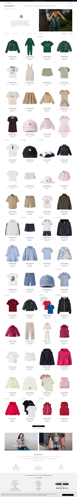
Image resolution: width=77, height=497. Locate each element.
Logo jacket (12, 394)
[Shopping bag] (71, 6)
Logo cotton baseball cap (30, 161)
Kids (10, 2)
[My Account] (68, 6)
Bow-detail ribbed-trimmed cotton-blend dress (64, 109)
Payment (15, 485)
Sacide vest (47, 420)
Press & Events (38, 485)
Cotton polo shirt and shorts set (12, 135)
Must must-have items (54, 458)
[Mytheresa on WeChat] (67, 488)
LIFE (11, 2)
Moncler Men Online (42, 460)
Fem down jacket (12, 342)
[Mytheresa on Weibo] (65, 488)
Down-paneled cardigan (64, 161)
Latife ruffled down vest (64, 394)
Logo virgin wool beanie (30, 394)
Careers (38, 487)
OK (67, 494)
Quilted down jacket (64, 213)
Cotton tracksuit (47, 342)
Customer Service (15, 480)
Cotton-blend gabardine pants (30, 342)
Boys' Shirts (30, 458)
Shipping (14, 487)
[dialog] (38, 494)
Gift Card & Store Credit (15, 484)
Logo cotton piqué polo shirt (12, 316)
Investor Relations (38, 488)
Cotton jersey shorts (30, 368)
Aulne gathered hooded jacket (64, 368)
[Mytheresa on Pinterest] (60, 488)
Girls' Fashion (34, 458)
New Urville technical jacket (64, 316)
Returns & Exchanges (14, 488)
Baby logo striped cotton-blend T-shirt (12, 187)
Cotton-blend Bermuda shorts (29, 290)
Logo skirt (29, 109)
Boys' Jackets (26, 458)
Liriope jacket (47, 368)
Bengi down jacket (30, 316)
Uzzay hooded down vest (64, 420)
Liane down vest (64, 342)
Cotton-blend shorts (30, 213)
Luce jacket (64, 187)
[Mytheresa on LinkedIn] (57, 488)
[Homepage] (9, 6)
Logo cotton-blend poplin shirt (12, 213)
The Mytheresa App (38, 482)
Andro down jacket (47, 109)
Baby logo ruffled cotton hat (47, 187)
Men (8, 2)
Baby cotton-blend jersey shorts (30, 187)
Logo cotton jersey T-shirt (12, 109)
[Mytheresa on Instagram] (62, 488)
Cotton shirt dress (64, 135)
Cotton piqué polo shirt (12, 161)
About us (38, 480)
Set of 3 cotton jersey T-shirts (47, 316)
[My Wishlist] (70, 6)
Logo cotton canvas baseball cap (30, 135)
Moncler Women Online (35, 460)
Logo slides (47, 161)
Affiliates (38, 490)
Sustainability (38, 484)
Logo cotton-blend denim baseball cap (47, 290)
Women (6, 2)
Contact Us (15, 482)
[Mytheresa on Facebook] (58, 488)
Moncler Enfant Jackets (47, 458)
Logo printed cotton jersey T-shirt (13, 290)
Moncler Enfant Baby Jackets (40, 458)
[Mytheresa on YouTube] (63, 488)
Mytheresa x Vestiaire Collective (15, 490)
